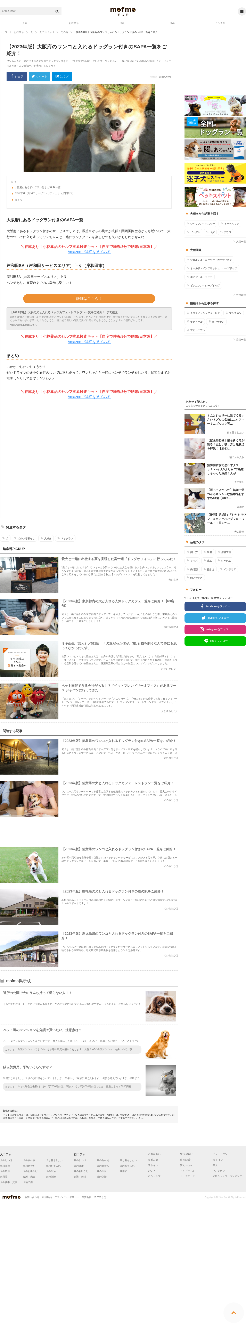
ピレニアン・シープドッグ (203, 285)
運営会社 (86, 1197)
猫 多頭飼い (186, 1154)
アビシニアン (196, 330)
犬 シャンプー (155, 1176)
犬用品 (3, 1176)
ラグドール (195, 322)
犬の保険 (51, 1176)
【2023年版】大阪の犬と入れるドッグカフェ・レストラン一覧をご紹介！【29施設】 (65, 312)
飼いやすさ (195, 578)
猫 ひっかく (186, 1165)
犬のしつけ (6, 1160)
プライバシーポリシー (67, 1197)
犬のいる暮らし (24, 538)
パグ (210, 232)
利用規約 (47, 1197)
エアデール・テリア (199, 277)
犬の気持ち (29, 1165)
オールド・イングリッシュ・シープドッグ (212, 268)
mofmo (123, 11)
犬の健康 (5, 1165)
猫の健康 (79, 1165)
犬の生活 (51, 1171)
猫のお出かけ (81, 1171)
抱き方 (209, 569)
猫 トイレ (153, 1165)
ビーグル (193, 232)
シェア (16, 76)
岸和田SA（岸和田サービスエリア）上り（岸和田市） (43, 194)
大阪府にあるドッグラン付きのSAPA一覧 (35, 188)
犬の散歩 (5, 1171)
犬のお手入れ (53, 1165)
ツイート (39, 76)
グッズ (192, 561)
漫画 (172, 23)
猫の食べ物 (103, 1160)
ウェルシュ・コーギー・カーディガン (209, 260)
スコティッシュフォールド (203, 313)
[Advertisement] (105, 459)
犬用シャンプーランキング (227, 1176)
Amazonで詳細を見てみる (89, 252)
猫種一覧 (239, 339)
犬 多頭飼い (154, 1154)
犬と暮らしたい (54, 1160)
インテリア (228, 569)
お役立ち (74, 23)
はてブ (62, 76)
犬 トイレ (218, 1159)
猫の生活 (102, 1171)
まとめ (16, 200)
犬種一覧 (239, 241)
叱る (208, 561)
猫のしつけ (80, 1160)
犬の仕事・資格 (8, 1182)
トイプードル (187, 1170)
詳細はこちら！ (89, 299)
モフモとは (100, 1197)
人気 (24, 23)
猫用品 (123, 1171)
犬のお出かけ (30, 1171)
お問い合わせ (32, 1197)
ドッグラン (65, 538)
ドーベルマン (230, 223)
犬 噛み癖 (153, 1159)
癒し (123, 23)
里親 (208, 552)
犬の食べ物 (29, 1160)
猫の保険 (102, 1176)
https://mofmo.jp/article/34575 (23, 325)
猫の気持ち (103, 1165)
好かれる (224, 561)
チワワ (225, 232)
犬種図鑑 (239, 294)
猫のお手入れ (127, 1165)
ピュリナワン (220, 1154)
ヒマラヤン (216, 322)
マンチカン (233, 313)
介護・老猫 (80, 1176)
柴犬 (215, 1165)
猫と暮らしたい (128, 1160)
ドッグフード (187, 1176)
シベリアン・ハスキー (201, 223)
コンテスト (221, 23)
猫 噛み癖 (185, 1159)
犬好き (46, 538)
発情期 (192, 569)
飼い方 (192, 552)
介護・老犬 (29, 1176)
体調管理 (224, 552)
